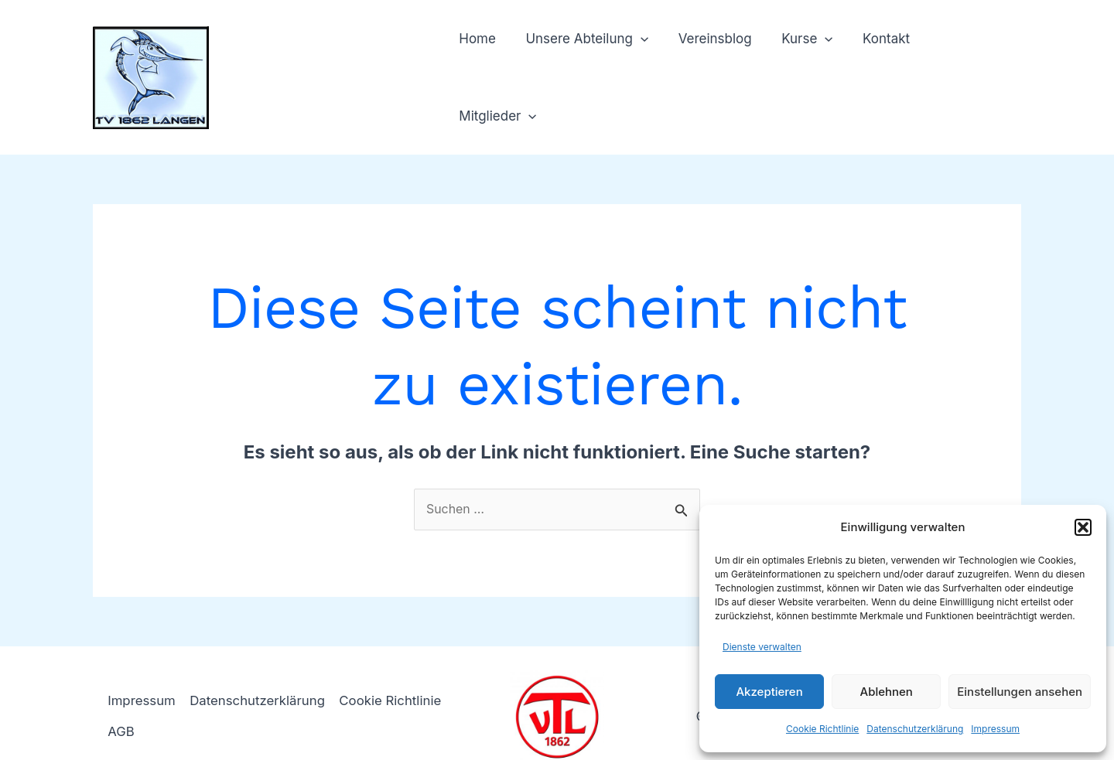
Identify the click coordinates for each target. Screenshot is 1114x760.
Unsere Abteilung (591, 64)
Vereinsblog (716, 64)
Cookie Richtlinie (822, 728)
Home (485, 64)
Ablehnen (886, 691)
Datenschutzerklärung (914, 728)
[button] (1083, 527)
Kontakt (880, 64)
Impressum (995, 728)
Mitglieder (969, 64)
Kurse (804, 64)
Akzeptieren (769, 691)
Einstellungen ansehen (1019, 691)
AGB (121, 704)
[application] (645, 64)
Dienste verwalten (762, 647)
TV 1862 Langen (325, 55)
